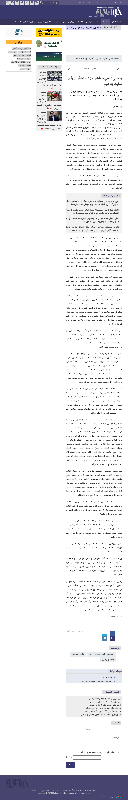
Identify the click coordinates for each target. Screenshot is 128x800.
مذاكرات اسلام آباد (111, 27)
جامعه (80, 22)
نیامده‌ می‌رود (107, 677)
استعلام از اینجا (24, 52)
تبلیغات (85, 3)
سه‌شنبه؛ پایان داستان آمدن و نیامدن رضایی (96, 681)
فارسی (120, 3)
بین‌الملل (72, 22)
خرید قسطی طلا (24, 58)
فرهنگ (89, 22)
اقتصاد (97, 22)
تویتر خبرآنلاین (22, 3)
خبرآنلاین (104, 12)
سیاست (106, 22)
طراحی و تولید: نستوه (111, 797)
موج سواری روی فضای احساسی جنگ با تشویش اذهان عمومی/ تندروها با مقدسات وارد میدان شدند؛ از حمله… (92, 203)
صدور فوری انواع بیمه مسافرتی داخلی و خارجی (101, 714)
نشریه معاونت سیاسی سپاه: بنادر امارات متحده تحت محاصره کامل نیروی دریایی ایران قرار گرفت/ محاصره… (92, 228)
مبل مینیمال (25, 68)
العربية (114, 3)
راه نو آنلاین (17, 48)
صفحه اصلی (116, 22)
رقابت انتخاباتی (78, 654)
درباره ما (92, 3)
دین (10, 22)
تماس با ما (99, 3)
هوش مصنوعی (30, 22)
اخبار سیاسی (101, 58)
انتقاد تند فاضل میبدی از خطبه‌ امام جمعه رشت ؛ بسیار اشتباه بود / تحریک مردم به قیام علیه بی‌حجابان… (92, 211)
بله (12, 3)
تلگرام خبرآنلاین (32, 3)
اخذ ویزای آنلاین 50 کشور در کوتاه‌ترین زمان (102, 711)
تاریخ (56, 22)
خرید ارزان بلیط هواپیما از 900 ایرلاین (105, 698)
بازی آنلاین (12, 52)
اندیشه (18, 22)
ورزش (63, 22)
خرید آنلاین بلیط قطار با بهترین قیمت (105, 705)
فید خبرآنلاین (36, 3)
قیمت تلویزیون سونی (22, 55)
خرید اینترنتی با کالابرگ (21, 62)
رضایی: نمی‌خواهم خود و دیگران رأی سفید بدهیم (95, 81)
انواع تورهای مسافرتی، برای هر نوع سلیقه (103, 708)
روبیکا (7, 3)
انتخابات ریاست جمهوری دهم (101, 654)
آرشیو (79, 3)
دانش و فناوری (44, 22)
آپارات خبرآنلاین (17, 3)
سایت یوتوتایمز (24, 65)
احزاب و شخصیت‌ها (84, 58)
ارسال (70, 765)
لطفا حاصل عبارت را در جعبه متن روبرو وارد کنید (100, 752)
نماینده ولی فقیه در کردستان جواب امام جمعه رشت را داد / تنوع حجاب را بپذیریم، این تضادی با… (92, 220)
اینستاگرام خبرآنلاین (27, 3)
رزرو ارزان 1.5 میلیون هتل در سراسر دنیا (103, 702)
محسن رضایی (108, 659)
